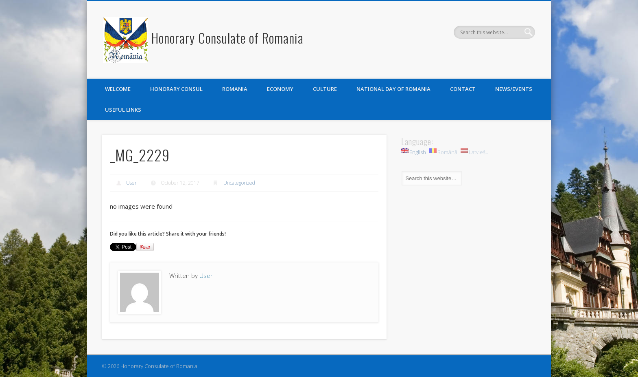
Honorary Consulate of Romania (227, 37)
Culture (325, 89)
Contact (463, 89)
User (131, 182)
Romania (234, 89)
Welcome (118, 89)
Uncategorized (239, 182)
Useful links (123, 109)
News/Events (513, 89)
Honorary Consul (176, 89)
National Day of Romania (393, 89)
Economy (280, 89)
